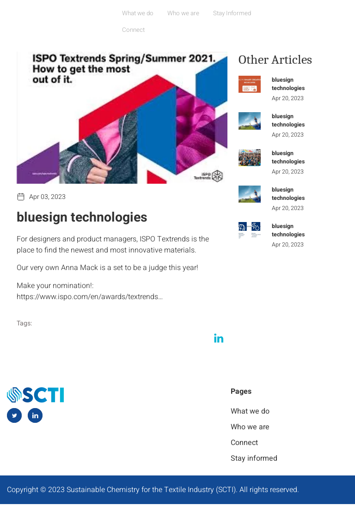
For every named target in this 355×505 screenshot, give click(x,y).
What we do (143, 12)
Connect (273, 12)
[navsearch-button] (339, 12)
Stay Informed (231, 12)
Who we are (185, 12)
